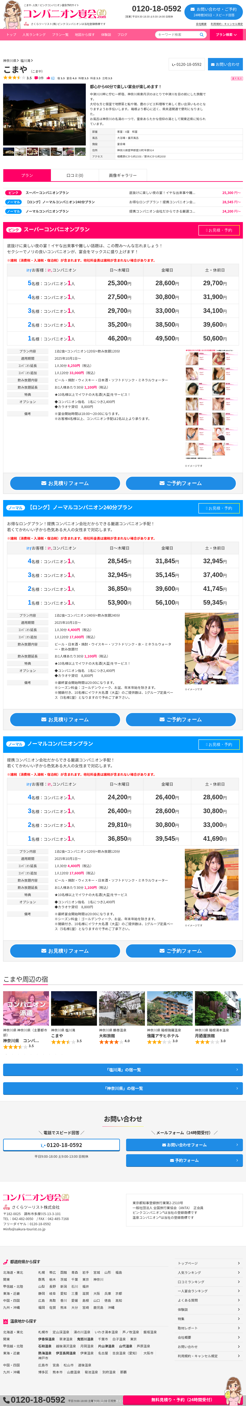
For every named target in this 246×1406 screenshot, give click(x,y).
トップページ (15, 46)
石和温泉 (45, 1345)
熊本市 (57, 1371)
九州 (6, 1306)
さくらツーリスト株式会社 (36, 1207)
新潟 (63, 1285)
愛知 (63, 1292)
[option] (44, 114)
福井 (85, 1285)
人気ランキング (34, 34)
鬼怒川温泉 (85, 1338)
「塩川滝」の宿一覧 (123, 1070)
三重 (74, 1292)
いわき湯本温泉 (106, 1331)
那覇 (123, 1371)
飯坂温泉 (150, 1331)
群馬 (41, 1278)
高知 (118, 1299)
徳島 (107, 1299)
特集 (181, 1318)
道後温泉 (84, 1364)
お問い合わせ (225, 64)
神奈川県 (39, 46)
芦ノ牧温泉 (130, 1331)
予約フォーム (184, 1160)
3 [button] (19, 1054)
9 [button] (56, 1054)
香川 (63, 1299)
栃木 (52, 1278)
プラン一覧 (60, 34)
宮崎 (85, 1306)
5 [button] (31, 1054)
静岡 (41, 1292)
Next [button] (239, 1021)
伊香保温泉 (46, 1338)
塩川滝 (54, 46)
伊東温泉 (87, 1352)
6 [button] (37, 1054)
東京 (85, 1278)
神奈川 (98, 1278)
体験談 (106, 34)
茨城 (63, 1278)
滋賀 (85, 1292)
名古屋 (103, 1352)
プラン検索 (224, 34)
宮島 (56, 1364)
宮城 (96, 1271)
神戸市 (43, 1357)
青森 (74, 1271)
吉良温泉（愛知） (125, 1352)
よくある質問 (188, 1299)
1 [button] (6, 1054)
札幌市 (43, 1331)
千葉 (74, 1278)
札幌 (41, 1271)
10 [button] (62, 1054)
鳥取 (52, 1299)
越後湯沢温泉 (66, 1345)
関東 (6, 1278)
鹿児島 (98, 1306)
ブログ (122, 34)
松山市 (69, 1364)
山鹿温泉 (73, 1371)
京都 (118, 1292)
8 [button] (50, 1054)
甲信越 (8, 1285)
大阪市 (148, 1352)
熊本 (63, 1306)
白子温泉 (119, 1338)
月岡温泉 (87, 1345)
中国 (6, 1299)
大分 (74, 1306)
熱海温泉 (45, 1352)
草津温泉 (66, 1338)
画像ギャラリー (123, 175)
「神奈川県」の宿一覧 (123, 1088)
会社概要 (201, 24)
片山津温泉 (106, 1345)
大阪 (96, 1292)
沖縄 (16, 1306)
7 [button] (43, 1054)
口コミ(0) (74, 175)
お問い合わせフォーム (184, 1145)
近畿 (16, 1292)
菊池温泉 (91, 1371)
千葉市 (103, 1338)
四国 (16, 1299)
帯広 (52, 1271)
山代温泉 (126, 1345)
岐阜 (52, 1292)
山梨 (41, 1285)
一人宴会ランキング (193, 1290)
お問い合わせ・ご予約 (214, 11)
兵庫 (107, 1292)
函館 (63, 1271)
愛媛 (74, 1299)
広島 (41, 1299)
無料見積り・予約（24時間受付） (183, 1399)
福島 (118, 1271)
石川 (74, 1285)
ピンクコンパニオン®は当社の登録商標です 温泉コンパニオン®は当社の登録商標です (165, 1215)
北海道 (8, 1271)
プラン (27, 175)
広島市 (43, 1364)
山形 (107, 1271)
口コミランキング (191, 1281)
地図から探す (85, 34)
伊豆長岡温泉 (66, 1352)
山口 (96, 1299)
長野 (52, 1285)
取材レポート (188, 1327)
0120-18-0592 (157, 8)
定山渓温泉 (61, 1331)
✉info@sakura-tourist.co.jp (24, 1228)
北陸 (20, 1285)
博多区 (43, 1371)
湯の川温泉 (82, 1331)
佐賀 (52, 1306)
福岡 (41, 1306)
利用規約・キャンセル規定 (227, 24)
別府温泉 (109, 1371)
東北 (20, 1271)
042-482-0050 (22, 1218)
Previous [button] (7, 1021)
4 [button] (25, 1054)
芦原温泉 (143, 1345)
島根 (85, 1299)
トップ (11, 34)
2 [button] (12, 1054)
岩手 (85, 1271)
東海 (6, 1292)
